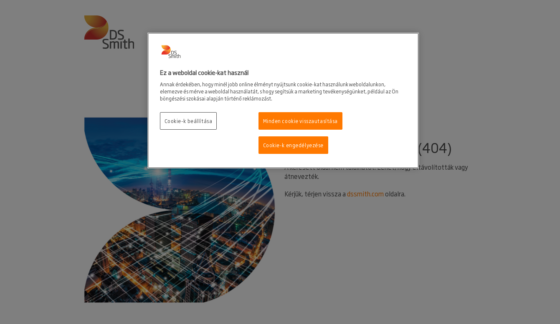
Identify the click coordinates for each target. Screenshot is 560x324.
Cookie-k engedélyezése (293, 144)
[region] (283, 101)
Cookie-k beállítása (189, 120)
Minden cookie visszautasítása (300, 120)
